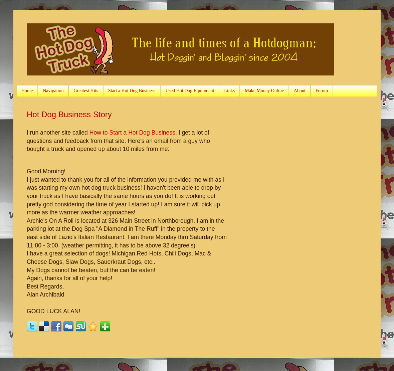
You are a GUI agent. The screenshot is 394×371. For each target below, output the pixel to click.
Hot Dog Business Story (69, 114)
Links (229, 90)
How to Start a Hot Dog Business (132, 132)
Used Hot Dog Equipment (189, 90)
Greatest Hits (85, 90)
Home (27, 90)
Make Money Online (264, 90)
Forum (322, 90)
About (300, 90)
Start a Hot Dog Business (132, 90)
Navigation (53, 90)
